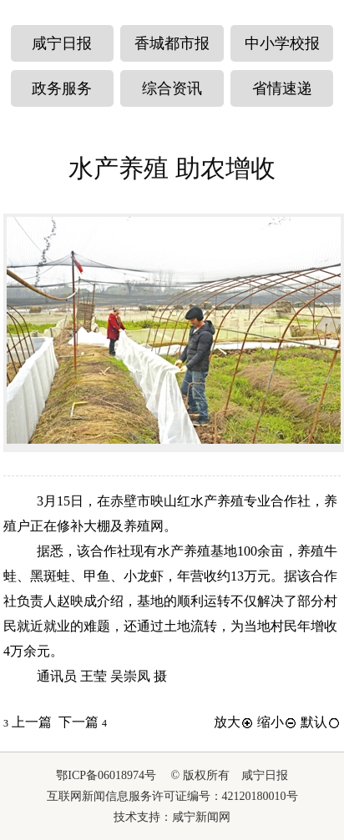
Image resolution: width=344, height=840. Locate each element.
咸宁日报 (62, 43)
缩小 (277, 722)
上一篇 (27, 722)
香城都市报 (172, 43)
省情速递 (282, 88)
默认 (321, 722)
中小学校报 (282, 43)
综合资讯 (172, 88)
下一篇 (82, 722)
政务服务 (62, 88)
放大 (234, 722)
